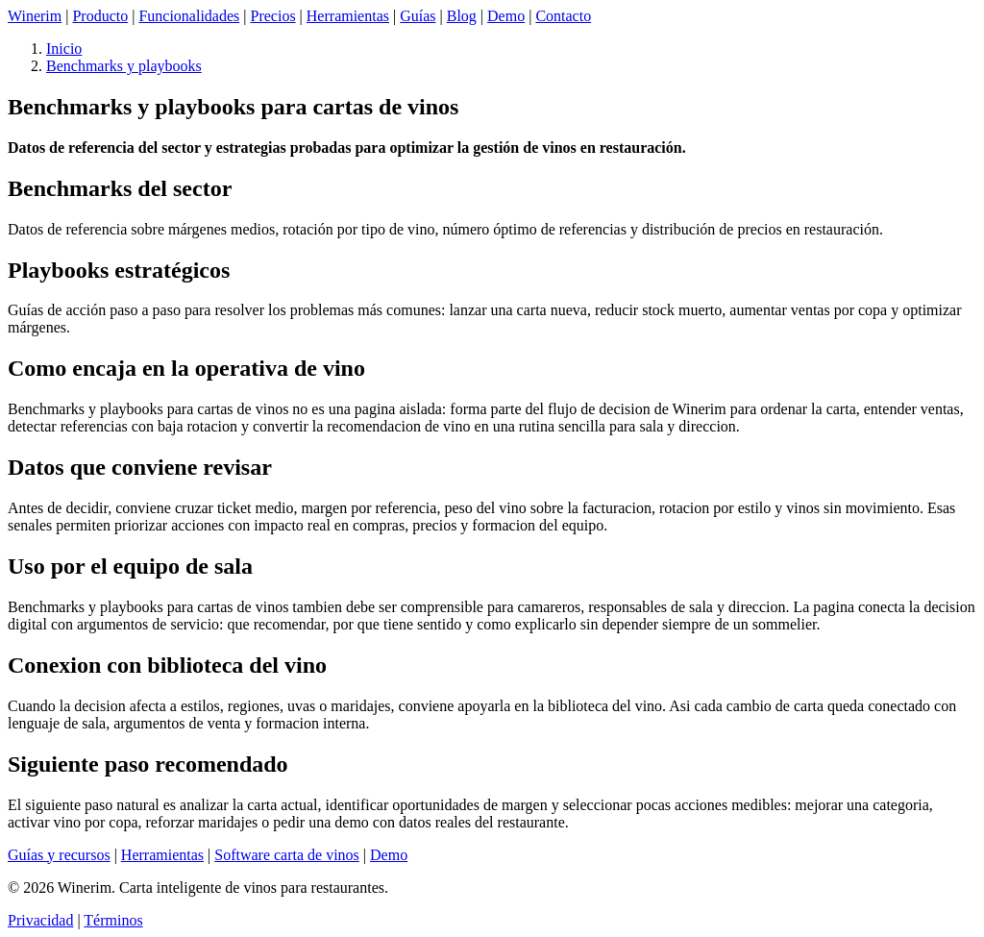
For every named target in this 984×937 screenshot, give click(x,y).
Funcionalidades (188, 16)
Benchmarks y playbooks (124, 66)
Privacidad (40, 920)
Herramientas (348, 16)
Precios (273, 16)
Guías (417, 16)
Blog (462, 16)
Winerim (35, 16)
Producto (100, 16)
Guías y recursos (59, 855)
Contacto (563, 16)
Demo (506, 16)
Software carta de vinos (286, 855)
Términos (113, 920)
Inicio (64, 48)
